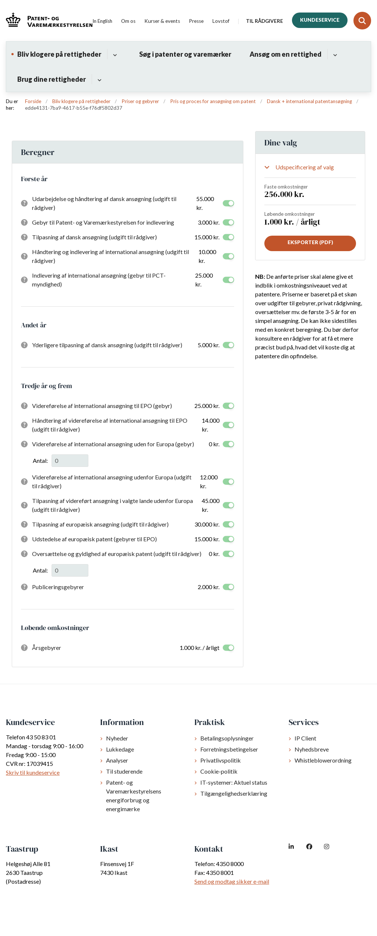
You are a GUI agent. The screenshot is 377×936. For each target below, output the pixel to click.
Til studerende (124, 771)
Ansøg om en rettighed (285, 54)
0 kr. (214, 443)
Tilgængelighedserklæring (233, 793)
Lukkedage (120, 749)
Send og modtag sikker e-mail (231, 881)
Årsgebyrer (46, 647)
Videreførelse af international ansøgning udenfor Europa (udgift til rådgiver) (111, 481)
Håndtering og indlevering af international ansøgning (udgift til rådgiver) (110, 256)
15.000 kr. (206, 236)
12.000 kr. (209, 481)
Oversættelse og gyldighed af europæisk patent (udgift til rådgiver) (116, 553)
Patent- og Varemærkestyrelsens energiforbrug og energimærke (133, 795)
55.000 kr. (205, 203)
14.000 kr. (210, 425)
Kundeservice (319, 20)
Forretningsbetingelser (229, 749)
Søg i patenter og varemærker (185, 54)
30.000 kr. (206, 524)
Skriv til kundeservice (33, 772)
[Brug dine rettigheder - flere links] (98, 79)
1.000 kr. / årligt (199, 647)
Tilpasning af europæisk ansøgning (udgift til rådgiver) (100, 524)
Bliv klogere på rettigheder (59, 54)
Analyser (117, 760)
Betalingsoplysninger (227, 738)
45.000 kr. (210, 505)
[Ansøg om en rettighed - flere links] (334, 54)
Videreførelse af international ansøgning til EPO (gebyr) (102, 405)
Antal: (40, 460)
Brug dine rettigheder (51, 79)
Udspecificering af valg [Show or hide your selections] (304, 166)
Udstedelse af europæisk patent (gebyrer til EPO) (94, 538)
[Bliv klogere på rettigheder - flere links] (114, 54)
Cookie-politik (218, 771)
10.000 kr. (207, 256)
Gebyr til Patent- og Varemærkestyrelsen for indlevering (103, 222)
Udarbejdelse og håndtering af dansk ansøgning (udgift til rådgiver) (104, 203)
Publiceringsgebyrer (58, 586)
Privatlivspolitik (220, 760)
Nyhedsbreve (312, 749)
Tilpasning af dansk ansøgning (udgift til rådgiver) (94, 236)
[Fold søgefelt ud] (362, 20)
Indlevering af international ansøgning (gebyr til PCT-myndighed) (99, 280)
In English (102, 21)
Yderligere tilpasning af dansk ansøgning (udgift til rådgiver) (107, 344)
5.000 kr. (208, 344)
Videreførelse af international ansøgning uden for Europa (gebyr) (113, 443)
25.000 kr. (204, 280)
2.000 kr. (208, 586)
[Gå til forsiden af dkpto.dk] (46, 21)
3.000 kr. (208, 222)
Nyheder (117, 738)
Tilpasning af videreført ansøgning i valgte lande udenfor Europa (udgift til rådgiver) (112, 505)
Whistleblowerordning (323, 760)
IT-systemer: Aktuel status (233, 782)
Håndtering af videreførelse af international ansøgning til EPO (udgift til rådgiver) (109, 425)
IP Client (305, 738)
